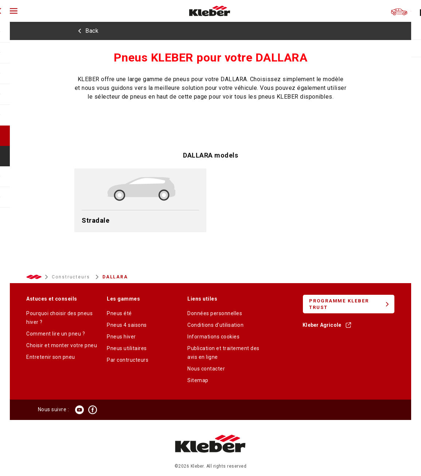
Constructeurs (72, 276)
